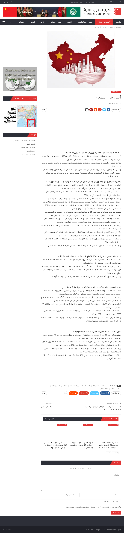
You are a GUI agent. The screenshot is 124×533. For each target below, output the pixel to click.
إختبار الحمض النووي (84, 385)
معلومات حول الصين (76, 2)
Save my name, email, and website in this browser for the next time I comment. (92, 507)
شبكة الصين (31, 151)
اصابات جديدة (73, 385)
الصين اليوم (31, 144)
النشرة (69, 22)
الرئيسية (118, 22)
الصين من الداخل (104, 22)
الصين (53, 385)
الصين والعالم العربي (84, 22)
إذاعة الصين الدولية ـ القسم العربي (24, 141)
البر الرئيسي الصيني (62, 385)
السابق (115, 452)
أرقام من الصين (46, 407)
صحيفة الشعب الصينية (27, 155)
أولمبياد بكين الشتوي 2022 (98, 385)
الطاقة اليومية (104, 388)
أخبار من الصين (111, 385)
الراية (4, 529)
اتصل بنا (98, 2)
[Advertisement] (81, 130)
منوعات (21, 22)
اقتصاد (32, 22)
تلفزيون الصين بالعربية (27, 148)
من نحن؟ (104, 2)
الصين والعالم (56, 22)
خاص (42, 22)
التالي (108, 452)
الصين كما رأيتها (90, 2)
